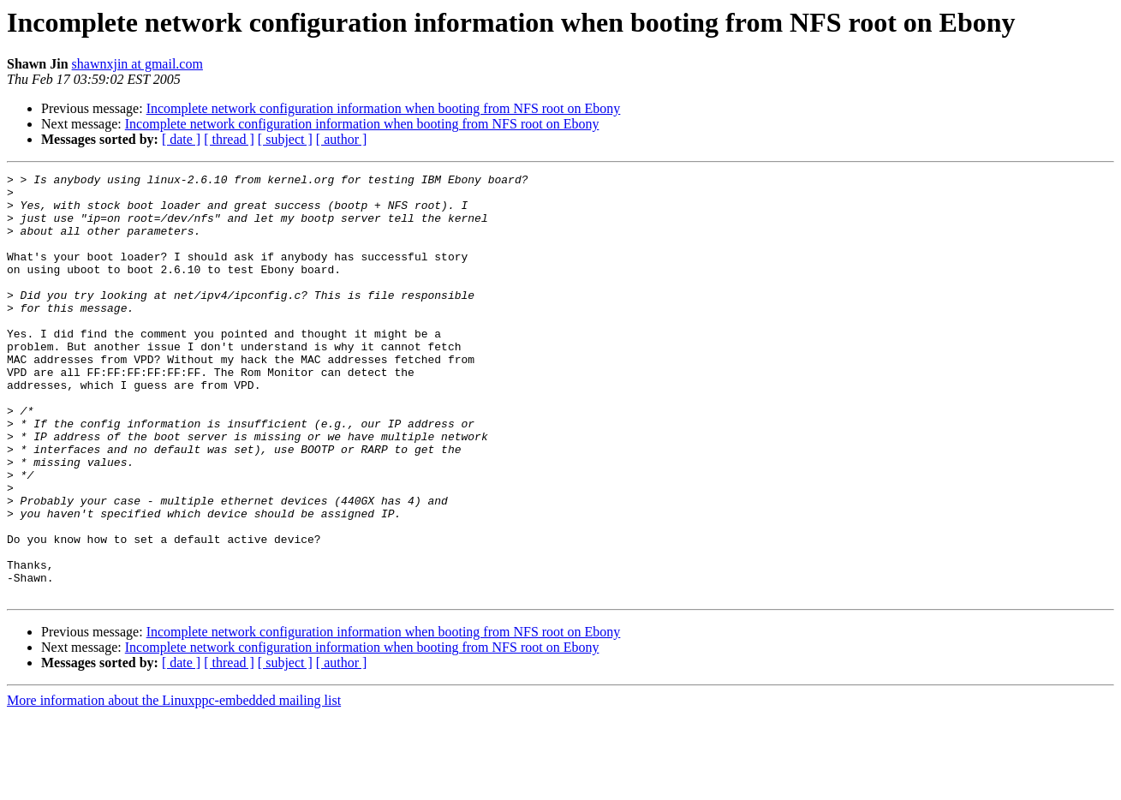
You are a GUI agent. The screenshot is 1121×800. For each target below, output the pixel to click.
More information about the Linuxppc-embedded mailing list (174, 785)
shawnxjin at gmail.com (137, 64)
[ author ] (341, 139)
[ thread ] (229, 139)
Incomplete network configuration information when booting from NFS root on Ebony (383, 108)
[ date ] (181, 139)
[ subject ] (285, 139)
